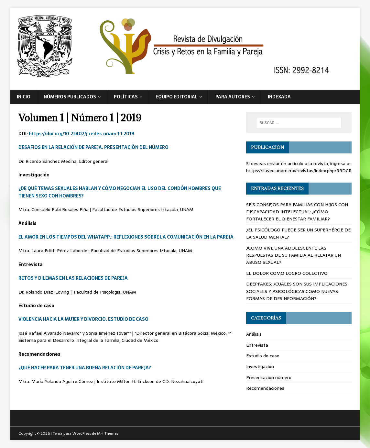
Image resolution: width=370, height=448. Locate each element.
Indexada (279, 96)
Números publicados (70, 96)
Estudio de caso (262, 355)
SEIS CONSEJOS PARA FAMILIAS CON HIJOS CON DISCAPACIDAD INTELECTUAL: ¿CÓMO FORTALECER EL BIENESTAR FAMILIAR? (297, 212)
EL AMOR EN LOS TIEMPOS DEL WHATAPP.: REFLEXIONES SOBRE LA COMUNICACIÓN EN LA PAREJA (126, 237)
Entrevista (257, 345)
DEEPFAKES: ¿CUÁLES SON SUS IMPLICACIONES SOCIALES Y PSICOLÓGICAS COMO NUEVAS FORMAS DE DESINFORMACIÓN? (296, 291)
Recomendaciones (265, 388)
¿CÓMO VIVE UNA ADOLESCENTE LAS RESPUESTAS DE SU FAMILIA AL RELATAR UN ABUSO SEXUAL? (293, 255)
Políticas (126, 96)
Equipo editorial (177, 96)
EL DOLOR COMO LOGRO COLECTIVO (287, 273)
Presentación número (268, 377)
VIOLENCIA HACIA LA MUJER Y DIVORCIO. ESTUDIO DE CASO (83, 319)
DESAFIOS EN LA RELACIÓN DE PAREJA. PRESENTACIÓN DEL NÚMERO (93, 147)
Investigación (260, 366)
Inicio (23, 96)
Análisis (254, 334)
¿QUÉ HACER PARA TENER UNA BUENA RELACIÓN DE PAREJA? (84, 367)
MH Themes (107, 433)
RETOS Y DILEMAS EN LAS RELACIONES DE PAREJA (73, 278)
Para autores (232, 96)
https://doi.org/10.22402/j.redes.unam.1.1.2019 (81, 133)
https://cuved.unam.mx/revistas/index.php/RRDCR (299, 170)
